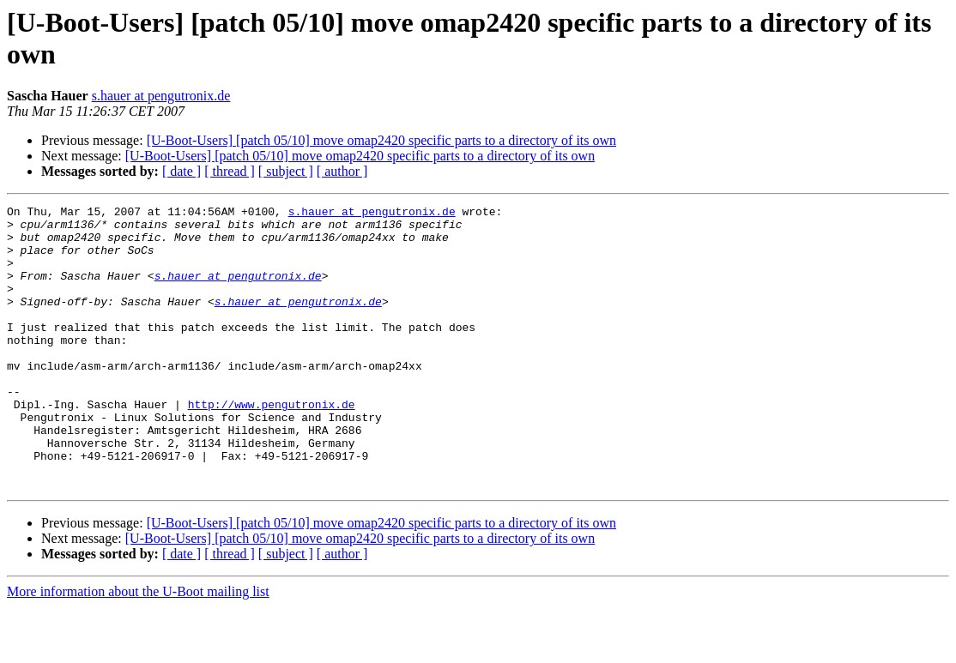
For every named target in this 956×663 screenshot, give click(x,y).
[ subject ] (285, 171)
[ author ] (342, 171)
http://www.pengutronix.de (271, 445)
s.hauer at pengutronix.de (161, 95)
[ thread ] (229, 171)
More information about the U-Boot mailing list (138, 648)
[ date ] (181, 171)
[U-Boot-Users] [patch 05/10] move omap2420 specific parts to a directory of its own (381, 140)
